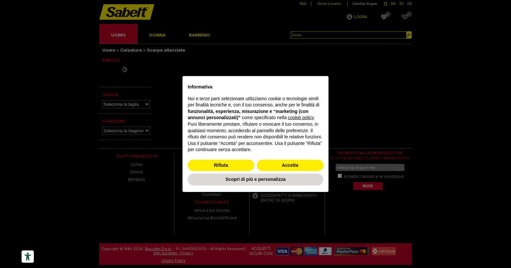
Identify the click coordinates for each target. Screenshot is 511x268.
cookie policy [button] (301, 117)
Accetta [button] (290, 165)
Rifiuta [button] (221, 165)
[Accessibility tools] (28, 256)
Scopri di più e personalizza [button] (255, 179)
